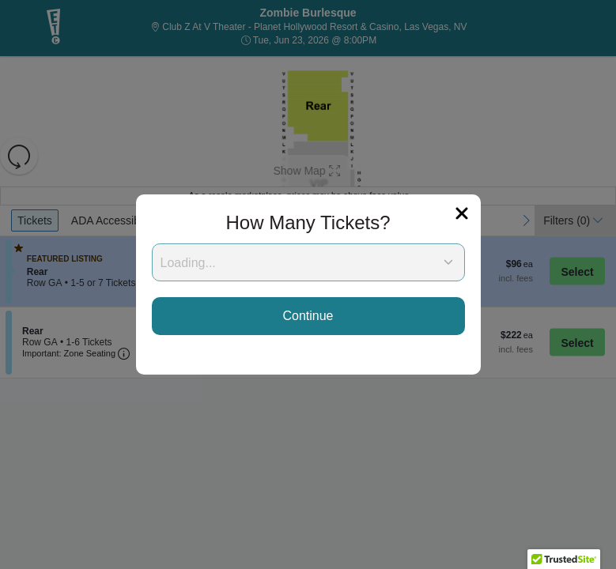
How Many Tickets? (307, 222)
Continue (307, 315)
